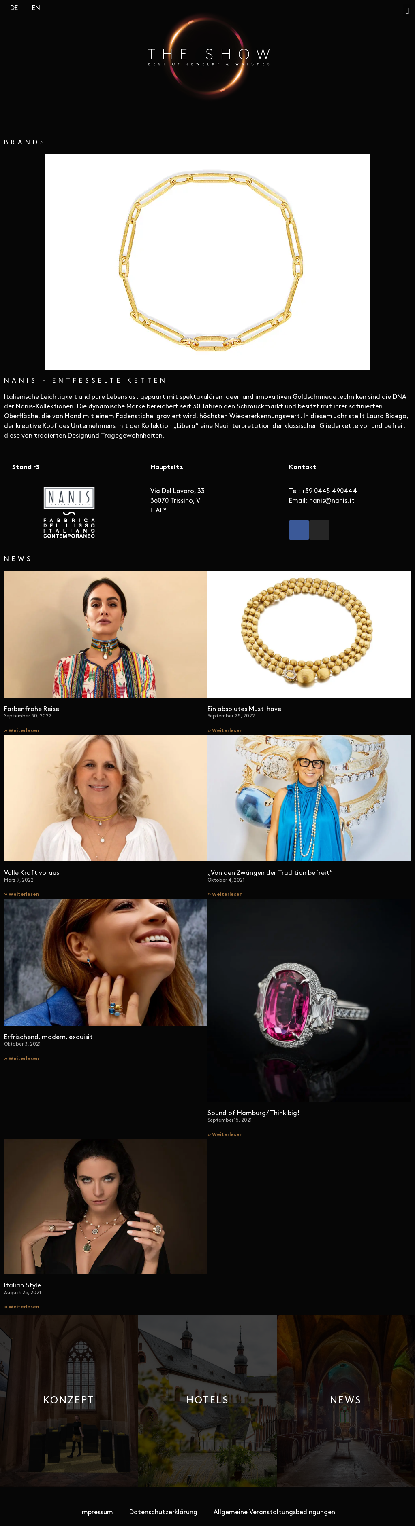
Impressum (96, 1512)
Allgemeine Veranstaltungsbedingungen (274, 1512)
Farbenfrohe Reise (31, 709)
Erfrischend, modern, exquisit (48, 1037)
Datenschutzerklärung (163, 1512)
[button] (407, 10)
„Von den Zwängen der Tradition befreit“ (270, 873)
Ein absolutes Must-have (244, 709)
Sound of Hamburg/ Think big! (253, 1113)
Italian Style (22, 1286)
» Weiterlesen (21, 730)
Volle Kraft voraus (31, 873)
